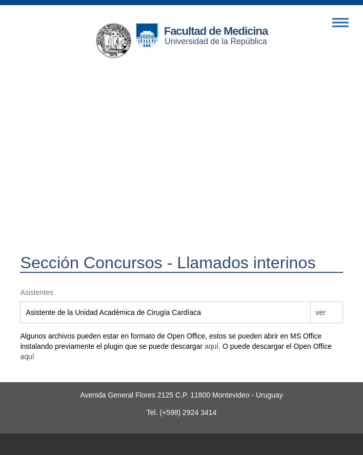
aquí (211, 346)
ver (321, 312)
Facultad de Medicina (216, 31)
